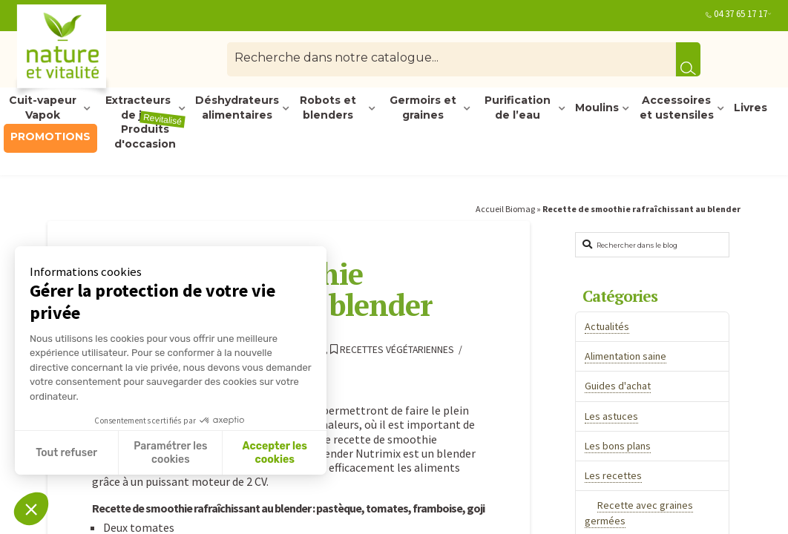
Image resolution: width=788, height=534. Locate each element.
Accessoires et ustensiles (677, 108)
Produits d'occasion (149, 137)
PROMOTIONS (50, 136)
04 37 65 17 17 (740, 13)
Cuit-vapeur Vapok (42, 108)
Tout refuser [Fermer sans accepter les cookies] (66, 452)
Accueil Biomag (505, 208)
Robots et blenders (328, 108)
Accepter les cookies (274, 453)
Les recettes (613, 475)
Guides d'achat (618, 385)
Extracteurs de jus (138, 108)
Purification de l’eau (518, 108)
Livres (750, 107)
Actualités (607, 326)
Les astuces (611, 416)
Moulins (597, 107)
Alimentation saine (625, 356)
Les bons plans (618, 445)
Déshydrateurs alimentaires (237, 108)
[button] (31, 509)
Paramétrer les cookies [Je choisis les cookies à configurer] (170, 453)
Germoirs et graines (423, 108)
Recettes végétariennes (392, 349)
